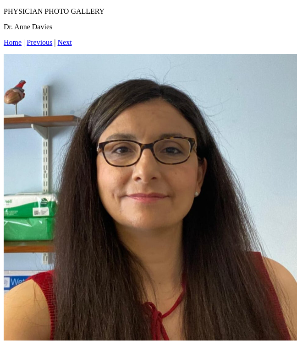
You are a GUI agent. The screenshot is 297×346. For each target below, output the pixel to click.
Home (13, 42)
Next (65, 42)
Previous (39, 42)
